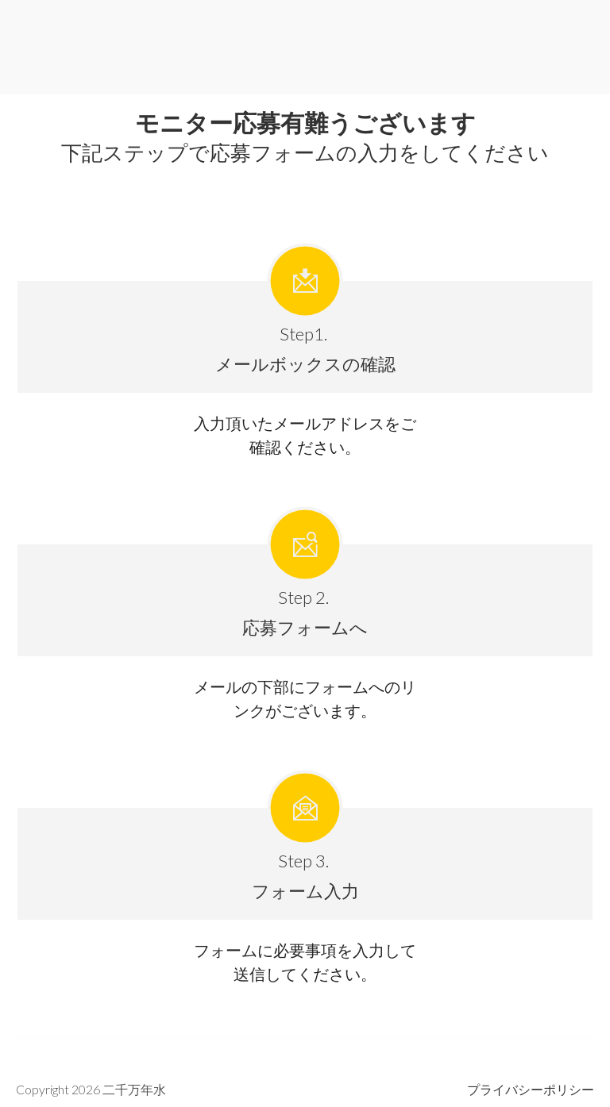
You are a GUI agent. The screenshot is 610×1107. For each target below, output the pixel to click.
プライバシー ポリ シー (530, 1089)
